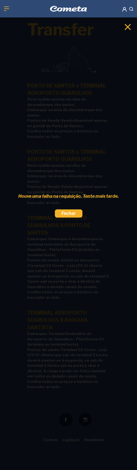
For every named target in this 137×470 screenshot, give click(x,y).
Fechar (68, 213)
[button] (124, 5)
